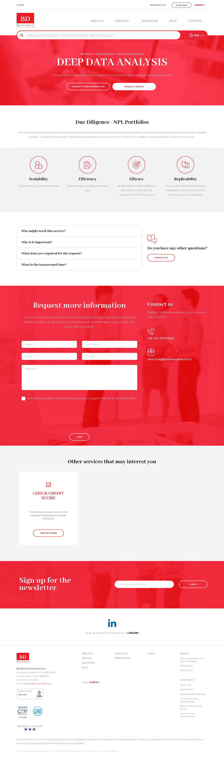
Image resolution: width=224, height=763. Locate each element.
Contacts (195, 20)
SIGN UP (193, 584)
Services (122, 20)
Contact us (121, 653)
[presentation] (47, 414)
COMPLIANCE (187, 680)
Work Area (181, 5)
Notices (184, 653)
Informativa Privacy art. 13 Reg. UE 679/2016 (192, 660)
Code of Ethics (186, 689)
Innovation (150, 20)
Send (79, 437)
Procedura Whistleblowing (192, 694)
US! (199, 35)
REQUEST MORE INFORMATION (88, 86)
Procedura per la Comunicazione (188, 714)
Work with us (158, 5)
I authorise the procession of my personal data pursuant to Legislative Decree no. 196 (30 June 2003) (78, 398)
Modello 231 (185, 685)
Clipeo (20, 5)
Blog (173, 20)
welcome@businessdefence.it (37, 683)
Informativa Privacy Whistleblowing (189, 700)
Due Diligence (104, 54)
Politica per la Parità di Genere (191, 707)
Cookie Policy (186, 670)
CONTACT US (161, 258)
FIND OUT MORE (48, 533)
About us (97, 20)
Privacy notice (186, 666)
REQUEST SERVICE (134, 86)
